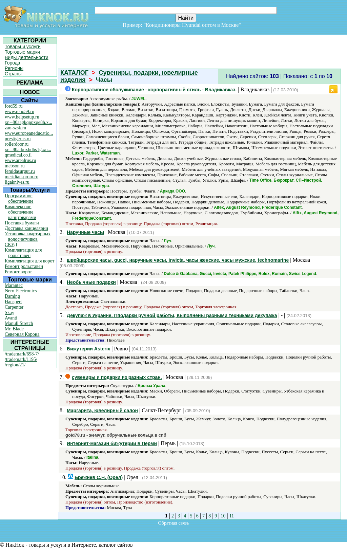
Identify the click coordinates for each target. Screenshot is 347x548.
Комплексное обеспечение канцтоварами (20, 212)
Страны (13, 73)
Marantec (14, 285)
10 (223, 515)
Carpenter (14, 307)
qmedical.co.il (18, 155)
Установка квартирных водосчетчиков (27, 236)
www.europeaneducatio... (29, 133)
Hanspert (13, 301)
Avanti (11, 318)
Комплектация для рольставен (23, 253)
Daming (12, 296)
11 (231, 515)
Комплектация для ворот (29, 260)
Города (12, 63)
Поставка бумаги (22, 222)
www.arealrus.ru (20, 160)
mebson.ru (15, 165)
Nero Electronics (21, 290)
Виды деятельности (26, 57)
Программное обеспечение (19, 198)
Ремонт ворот (18, 271)
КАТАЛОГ (74, 72)
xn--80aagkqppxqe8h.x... (28, 122)
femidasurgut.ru (20, 171)
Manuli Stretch (19, 323)
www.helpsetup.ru (22, 117)
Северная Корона (22, 334)
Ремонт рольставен (24, 266)
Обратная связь (173, 523)
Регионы (14, 68)
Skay (9, 312)
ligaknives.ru (17, 182)
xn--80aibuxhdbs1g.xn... (28, 149)
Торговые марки (22, 52)
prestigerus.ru (18, 138)
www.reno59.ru (19, 111)
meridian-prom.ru (21, 176)
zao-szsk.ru (15, 127)
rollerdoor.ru (16, 144)
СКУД (11, 244)
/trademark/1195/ (21, 359)
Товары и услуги (23, 46)
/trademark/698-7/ (22, 354)
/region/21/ (15, 364)
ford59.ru (14, 106)
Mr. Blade (14, 328)
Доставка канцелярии (26, 228)
